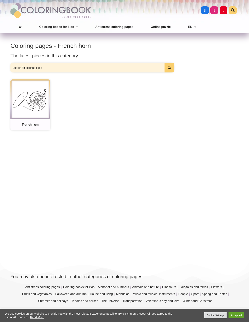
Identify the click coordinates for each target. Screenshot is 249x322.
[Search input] (88, 68)
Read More (37, 317)
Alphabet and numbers (113, 287)
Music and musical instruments (154, 294)
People (183, 294)
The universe (110, 301)
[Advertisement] (207, 138)
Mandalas (122, 294)
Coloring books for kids (58, 26)
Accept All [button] (236, 315)
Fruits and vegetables (37, 294)
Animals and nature (145, 287)
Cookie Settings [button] (215, 315)
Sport (195, 294)
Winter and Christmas (197, 301)
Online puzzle (161, 26)
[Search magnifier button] (169, 67)
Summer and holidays (53, 301)
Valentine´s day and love (162, 301)
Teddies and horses (84, 301)
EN (192, 26)
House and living (101, 294)
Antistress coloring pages (114, 26)
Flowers (216, 287)
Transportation (132, 301)
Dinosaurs (169, 287)
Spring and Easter (214, 294)
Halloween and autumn (71, 294)
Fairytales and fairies (193, 287)
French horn (30, 124)
